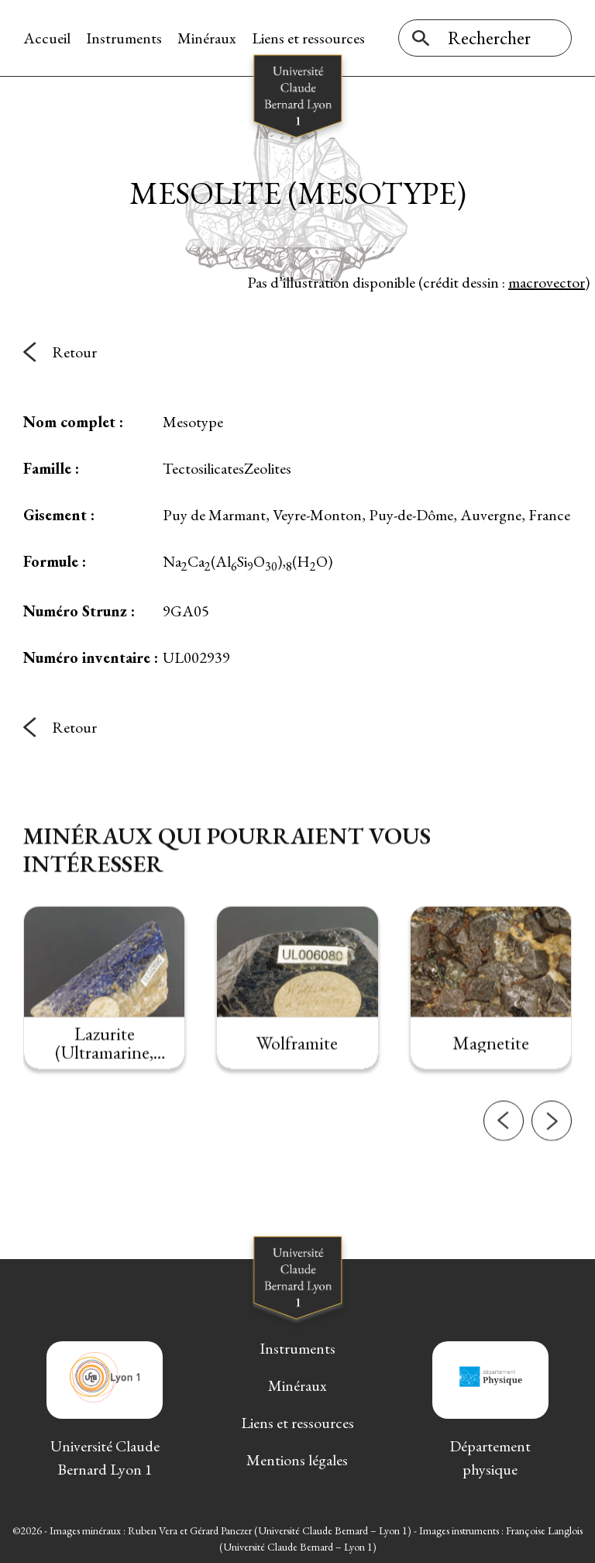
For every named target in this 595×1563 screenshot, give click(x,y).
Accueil (47, 38)
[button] (503, 1148)
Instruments (124, 38)
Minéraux (206, 38)
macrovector (546, 282)
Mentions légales (297, 1460)
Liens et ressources (308, 38)
